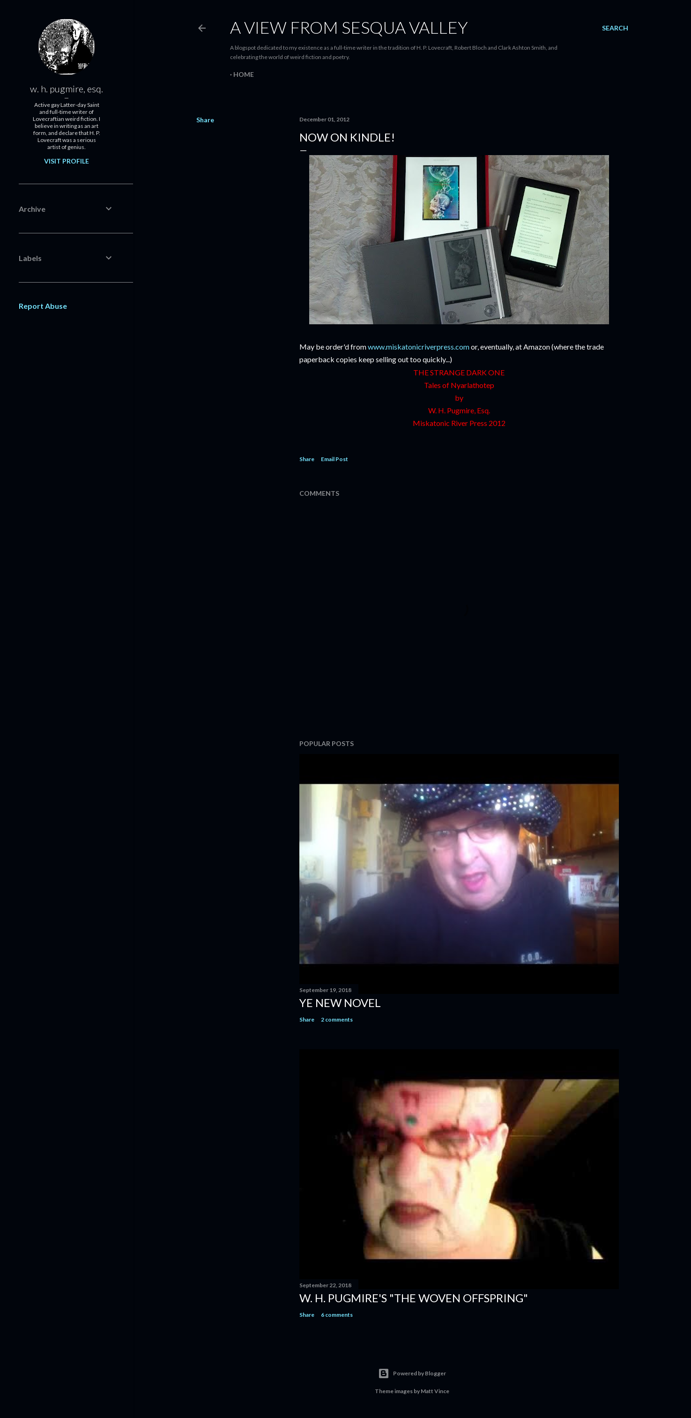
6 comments (337, 1314)
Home (243, 74)
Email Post (334, 459)
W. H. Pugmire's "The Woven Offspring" (413, 1298)
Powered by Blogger (412, 1373)
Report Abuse (43, 305)
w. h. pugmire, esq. (66, 88)
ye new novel (340, 1002)
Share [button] (205, 120)
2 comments (337, 1019)
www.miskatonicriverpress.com (418, 346)
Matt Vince (435, 1391)
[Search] (615, 28)
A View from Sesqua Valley (349, 27)
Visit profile (66, 161)
